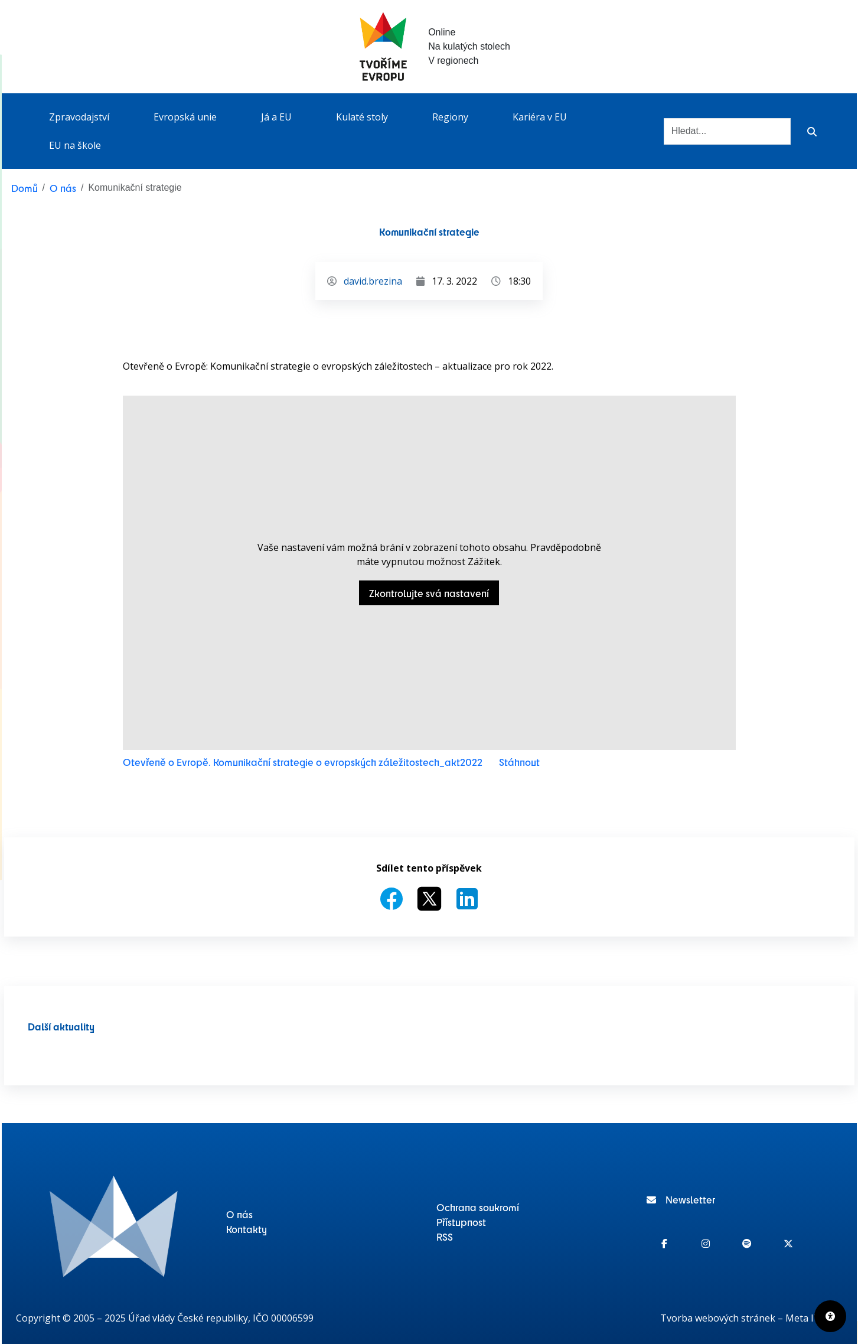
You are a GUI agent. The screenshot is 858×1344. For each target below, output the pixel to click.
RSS (444, 1236)
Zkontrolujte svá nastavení (429, 593)
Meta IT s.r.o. (814, 1318)
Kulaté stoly (362, 116)
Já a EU (276, 116)
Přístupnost (461, 1222)
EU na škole (75, 145)
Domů (24, 188)
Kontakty (246, 1229)
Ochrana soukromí (477, 1207)
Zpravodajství (79, 116)
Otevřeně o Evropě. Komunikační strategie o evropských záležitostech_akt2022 (302, 762)
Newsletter (681, 1199)
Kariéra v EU (540, 116)
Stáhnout (519, 762)
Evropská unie (185, 116)
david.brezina (373, 281)
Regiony (450, 116)
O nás (63, 188)
